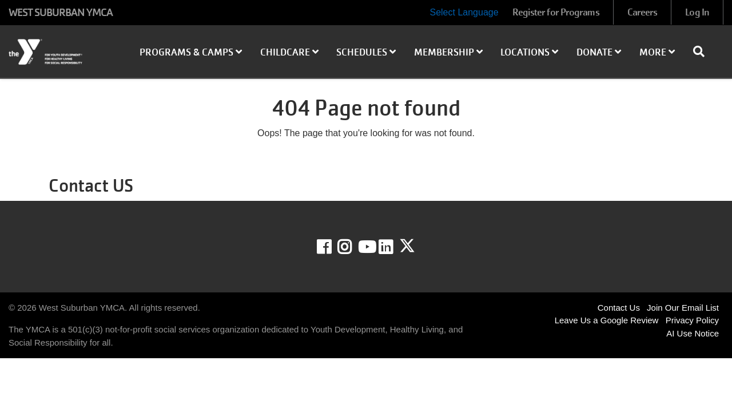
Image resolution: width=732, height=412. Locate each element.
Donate (598, 52)
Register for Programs (555, 12)
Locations (529, 52)
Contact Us (619, 307)
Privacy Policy (692, 320)
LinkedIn (394, 247)
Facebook (332, 247)
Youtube (366, 247)
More (657, 52)
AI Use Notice (692, 333)
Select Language (463, 12)
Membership (448, 52)
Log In (697, 12)
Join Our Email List (683, 307)
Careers (642, 12)
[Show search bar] (703, 51)
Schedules (366, 52)
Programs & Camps (191, 52)
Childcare (289, 52)
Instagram (352, 247)
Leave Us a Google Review (607, 320)
